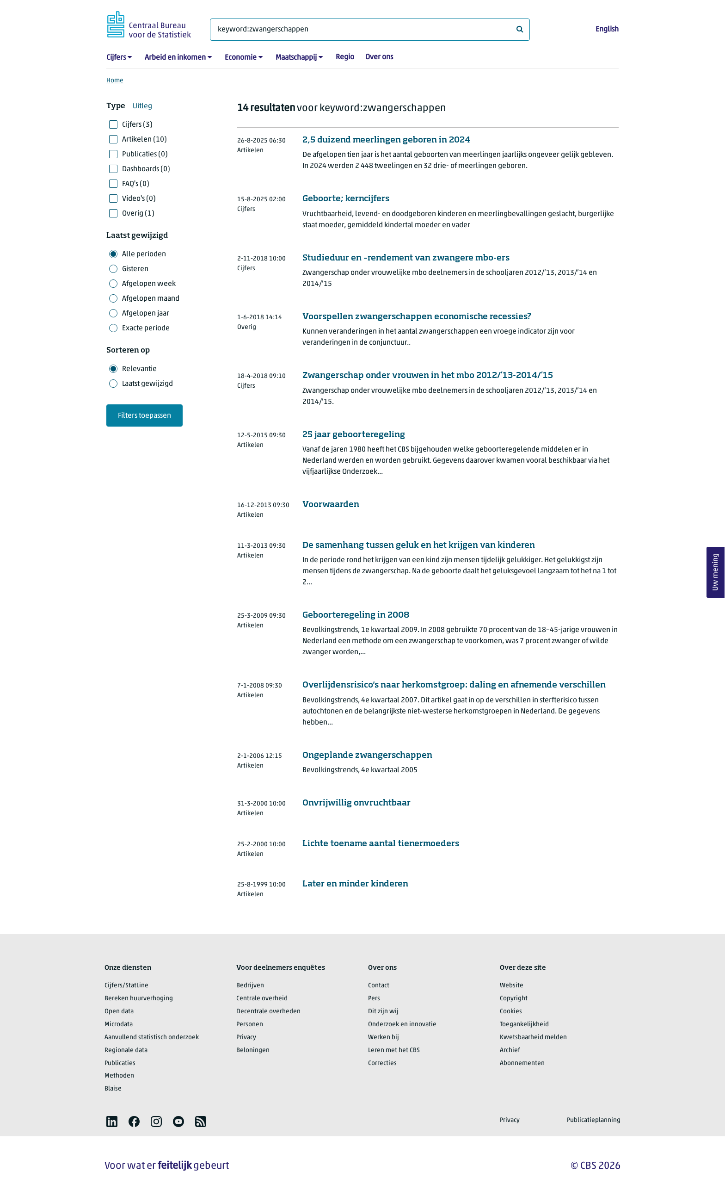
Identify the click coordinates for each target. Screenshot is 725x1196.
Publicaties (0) (145, 154)
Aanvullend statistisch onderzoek (151, 1038)
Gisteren (135, 269)
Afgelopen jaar (145, 313)
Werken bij (383, 1038)
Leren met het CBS (394, 1050)
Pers (374, 999)
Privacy (246, 1038)
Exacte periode (146, 328)
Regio (345, 57)
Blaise (113, 1089)
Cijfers (116, 58)
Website (511, 986)
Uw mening (715, 572)
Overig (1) (138, 213)
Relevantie (139, 369)
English (607, 29)
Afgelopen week (149, 284)
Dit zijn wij (383, 1012)
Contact (378, 986)
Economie (241, 58)
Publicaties (119, 1063)
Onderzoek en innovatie (402, 1025)
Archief (510, 1050)
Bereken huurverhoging (138, 999)
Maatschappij (296, 58)
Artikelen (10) (144, 139)
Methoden (119, 1076)
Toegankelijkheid (524, 1025)
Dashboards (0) (146, 169)
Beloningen (253, 1050)
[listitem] (111, 1121)
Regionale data (125, 1050)
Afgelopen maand (150, 299)
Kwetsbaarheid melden (533, 1038)
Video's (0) (139, 199)
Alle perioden (144, 254)
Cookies (511, 1012)
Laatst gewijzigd (147, 384)
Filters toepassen (144, 416)
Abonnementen (522, 1063)
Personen (249, 1025)
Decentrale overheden (268, 1012)
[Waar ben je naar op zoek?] (370, 30)
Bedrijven (250, 986)
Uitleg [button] (142, 106)
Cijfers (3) (137, 125)
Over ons (379, 57)
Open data (119, 1012)
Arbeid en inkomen (175, 58)
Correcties (382, 1063)
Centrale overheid (262, 999)
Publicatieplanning (594, 1120)
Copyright (514, 999)
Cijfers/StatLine (126, 986)
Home (114, 81)
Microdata (118, 1025)
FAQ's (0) (135, 184)
